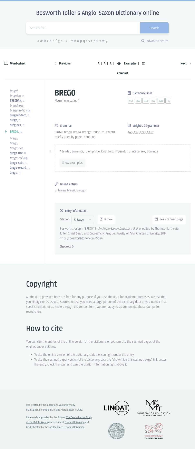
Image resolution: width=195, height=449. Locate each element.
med (146, 101)
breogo (81, 190)
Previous (63, 63)
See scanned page (169, 219)
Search (154, 28)
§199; (143, 132)
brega (62, 190)
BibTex (106, 219)
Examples (127, 63)
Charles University (75, 422)
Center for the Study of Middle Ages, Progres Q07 (154, 431)
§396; (150, 132)
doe (153, 101)
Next (186, 63)
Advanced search (154, 41)
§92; (137, 132)
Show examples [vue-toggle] (72, 163)
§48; (131, 132)
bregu (71, 190)
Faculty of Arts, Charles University (66, 427)
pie (168, 101)
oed (131, 101)
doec (161, 101)
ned (138, 101)
